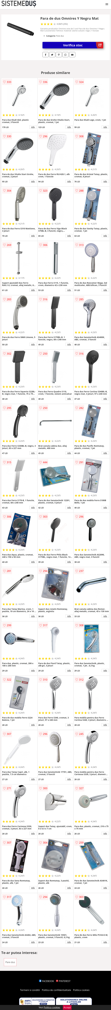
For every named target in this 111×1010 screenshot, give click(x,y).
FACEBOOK (46, 981)
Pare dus (10, 962)
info (33, 127)
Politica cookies (81, 990)
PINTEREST (63, 981)
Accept (67, 1007)
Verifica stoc (83, 45)
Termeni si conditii (30, 990)
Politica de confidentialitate (56, 990)
